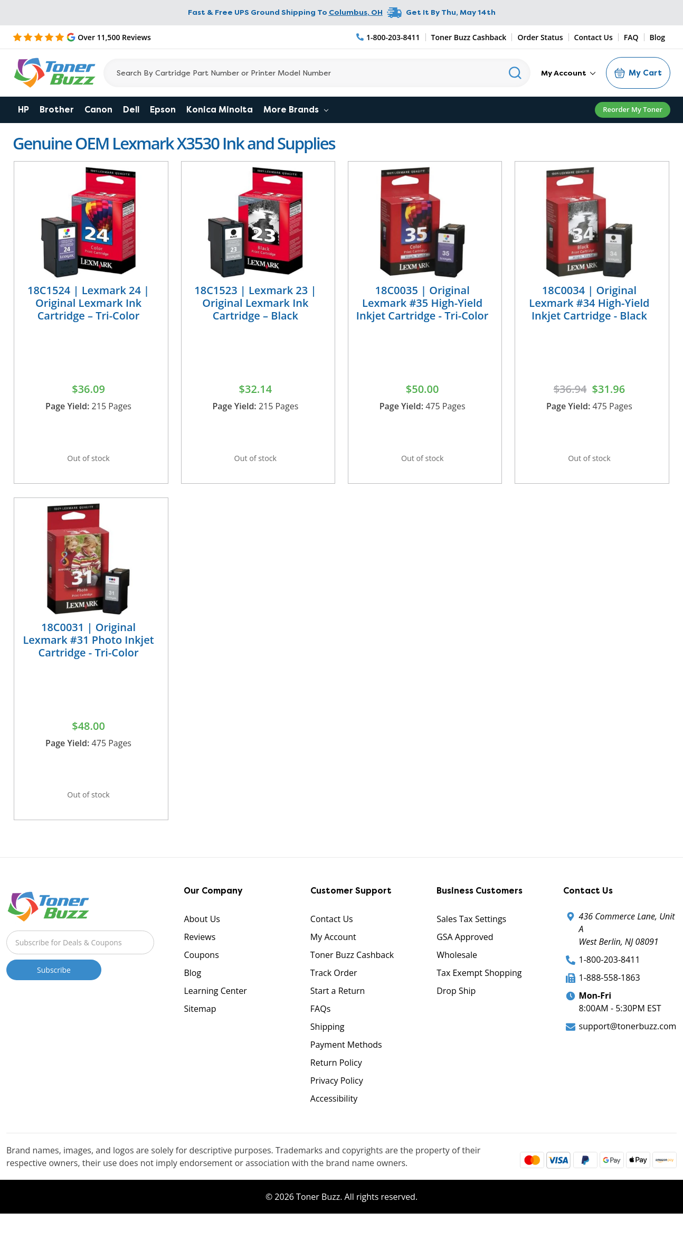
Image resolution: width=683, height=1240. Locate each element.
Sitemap (200, 1026)
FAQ (631, 37)
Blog (657, 37)
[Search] (316, 73)
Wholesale (457, 972)
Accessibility (333, 1116)
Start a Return (337, 1008)
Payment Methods (346, 1062)
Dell (131, 109)
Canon (98, 109)
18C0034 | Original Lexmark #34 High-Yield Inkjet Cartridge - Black (589, 303)
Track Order (333, 990)
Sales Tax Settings (471, 936)
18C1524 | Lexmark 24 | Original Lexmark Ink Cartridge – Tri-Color (88, 303)
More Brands (295, 109)
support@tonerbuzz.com (628, 1043)
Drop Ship (456, 1008)
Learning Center (215, 1008)
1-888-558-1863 (609, 995)
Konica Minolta (219, 109)
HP (23, 109)
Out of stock (88, 461)
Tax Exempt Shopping (479, 990)
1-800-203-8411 (609, 977)
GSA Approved (465, 954)
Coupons (201, 972)
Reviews (199, 954)
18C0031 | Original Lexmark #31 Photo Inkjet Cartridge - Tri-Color (88, 648)
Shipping (327, 1044)
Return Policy (336, 1080)
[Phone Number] (388, 37)
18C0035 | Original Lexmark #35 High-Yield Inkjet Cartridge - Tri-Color (422, 303)
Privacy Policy (336, 1098)
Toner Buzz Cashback (469, 37)
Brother (57, 109)
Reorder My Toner (632, 109)
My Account (568, 73)
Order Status (540, 37)
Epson (163, 109)
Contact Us (593, 37)
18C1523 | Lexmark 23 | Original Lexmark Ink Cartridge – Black (255, 303)
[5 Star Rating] (82, 37)
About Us (202, 936)
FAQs (320, 1026)
